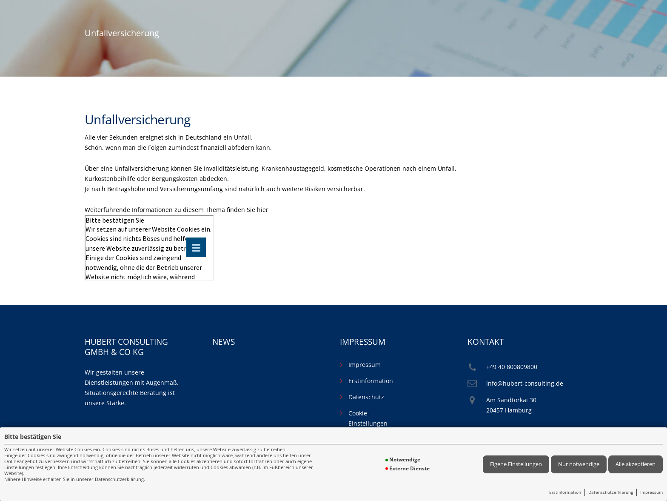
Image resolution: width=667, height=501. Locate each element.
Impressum (651, 492)
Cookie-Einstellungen (368, 418)
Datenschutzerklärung (610, 492)
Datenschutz (366, 397)
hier (262, 210)
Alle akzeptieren (636, 464)
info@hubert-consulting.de (524, 383)
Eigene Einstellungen (516, 464)
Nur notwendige (578, 464)
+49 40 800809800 (511, 367)
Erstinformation (565, 492)
